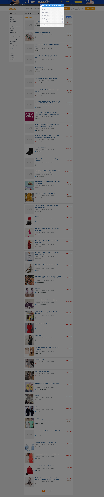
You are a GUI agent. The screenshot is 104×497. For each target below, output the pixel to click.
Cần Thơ (44, 25)
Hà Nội (44, 9)
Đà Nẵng (44, 19)
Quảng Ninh (45, 15)
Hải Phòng (45, 12)
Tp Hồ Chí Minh (46, 22)
